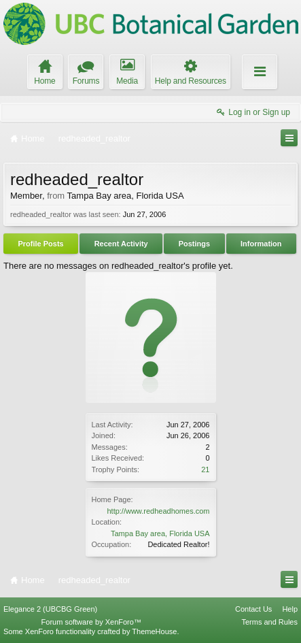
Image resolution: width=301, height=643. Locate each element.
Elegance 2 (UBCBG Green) (50, 609)
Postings (194, 244)
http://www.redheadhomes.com (158, 511)
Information (261, 244)
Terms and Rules (269, 622)
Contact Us (253, 609)
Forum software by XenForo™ (91, 622)
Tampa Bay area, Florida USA (160, 533)
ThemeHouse (154, 631)
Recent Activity (121, 244)
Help (290, 609)
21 (205, 469)
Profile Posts (40, 244)
